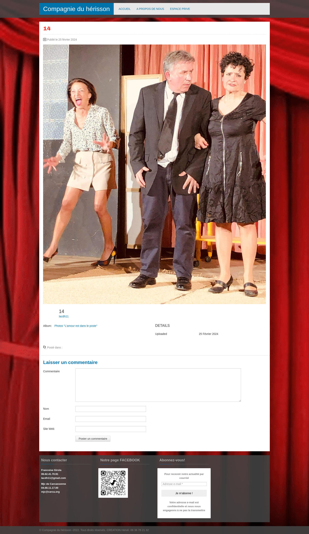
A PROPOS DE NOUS (150, 8)
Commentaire (51, 371)
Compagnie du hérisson (76, 8)
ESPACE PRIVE (180, 8)
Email (46, 418)
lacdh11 (64, 316)
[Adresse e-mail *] (184, 484)
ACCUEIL (125, 8)
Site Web (48, 428)
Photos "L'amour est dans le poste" (75, 325)
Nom (46, 408)
